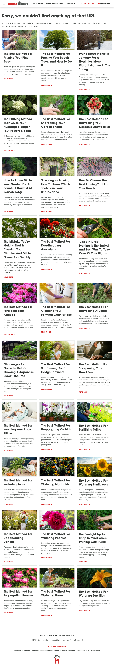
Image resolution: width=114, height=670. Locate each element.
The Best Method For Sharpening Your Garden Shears (55, 123)
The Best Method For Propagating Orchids (56, 427)
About (43, 635)
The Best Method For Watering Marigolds (55, 482)
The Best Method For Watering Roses (55, 593)
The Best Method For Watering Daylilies (93, 594)
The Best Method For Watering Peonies (55, 536)
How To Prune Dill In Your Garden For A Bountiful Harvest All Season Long (18, 186)
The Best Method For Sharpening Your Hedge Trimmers (55, 368)
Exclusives (38, 3)
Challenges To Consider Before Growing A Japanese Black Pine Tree (19, 370)
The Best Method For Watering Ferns (18, 482)
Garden (71, 3)
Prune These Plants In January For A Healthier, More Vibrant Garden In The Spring (94, 62)
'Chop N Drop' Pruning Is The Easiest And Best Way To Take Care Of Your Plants (94, 248)
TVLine (35, 650)
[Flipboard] (89, 4)
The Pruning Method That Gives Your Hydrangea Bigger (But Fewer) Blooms (18, 125)
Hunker (64, 650)
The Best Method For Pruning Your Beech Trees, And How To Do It (56, 60)
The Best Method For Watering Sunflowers (93, 482)
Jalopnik (26, 650)
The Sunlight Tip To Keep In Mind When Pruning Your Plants (93, 538)
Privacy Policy (66, 635)
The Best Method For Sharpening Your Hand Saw (93, 368)
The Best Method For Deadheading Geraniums (55, 245)
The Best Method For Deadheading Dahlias (18, 538)
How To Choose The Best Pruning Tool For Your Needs (93, 184)
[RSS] (93, 4)
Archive (53, 635)
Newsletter (104, 3)
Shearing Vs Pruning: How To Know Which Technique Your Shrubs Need (55, 186)
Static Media (43, 640)
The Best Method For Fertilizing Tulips (93, 428)
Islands (72, 650)
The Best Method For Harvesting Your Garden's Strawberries (94, 123)
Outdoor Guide (83, 650)
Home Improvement (55, 3)
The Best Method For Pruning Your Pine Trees (18, 58)
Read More (8, 79)
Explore (43, 650)
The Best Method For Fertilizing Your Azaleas (18, 311)
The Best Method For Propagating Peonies (19, 593)
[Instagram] (85, 4)
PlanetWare (95, 650)
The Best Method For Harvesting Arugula (93, 309)
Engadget (17, 650)
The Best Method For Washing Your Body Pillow (18, 429)
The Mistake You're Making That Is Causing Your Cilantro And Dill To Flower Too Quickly (17, 249)
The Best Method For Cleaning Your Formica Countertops (56, 311)
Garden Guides (53, 650)
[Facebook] (81, 4)
